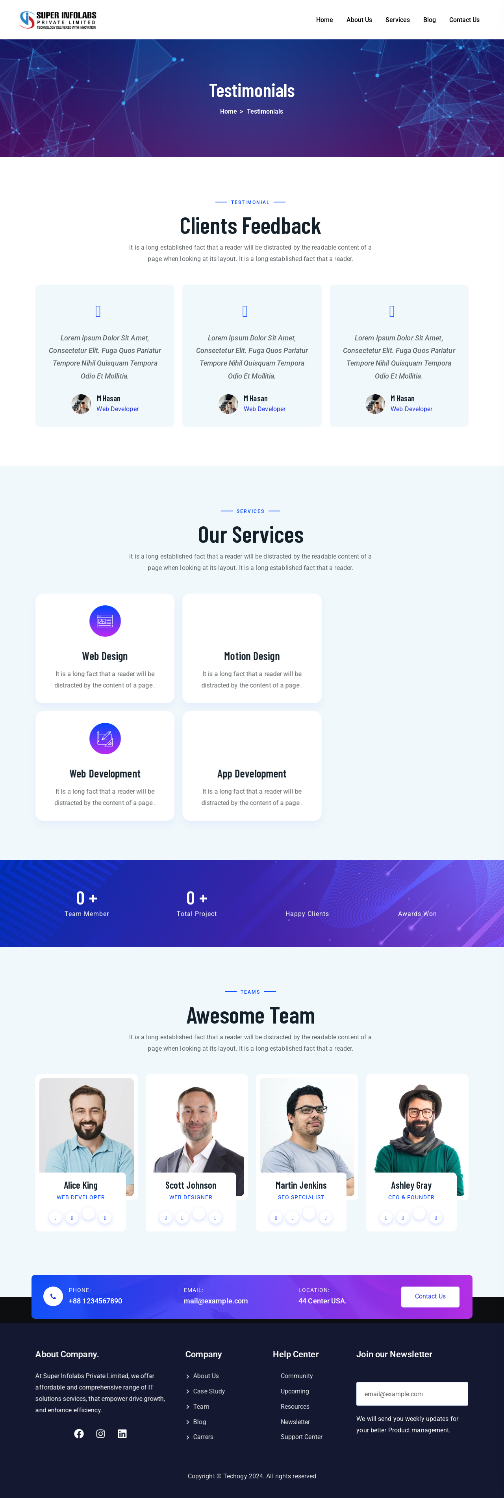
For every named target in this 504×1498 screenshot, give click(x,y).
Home (324, 20)
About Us (359, 20)
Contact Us (464, 20)
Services (397, 20)
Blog (429, 20)
